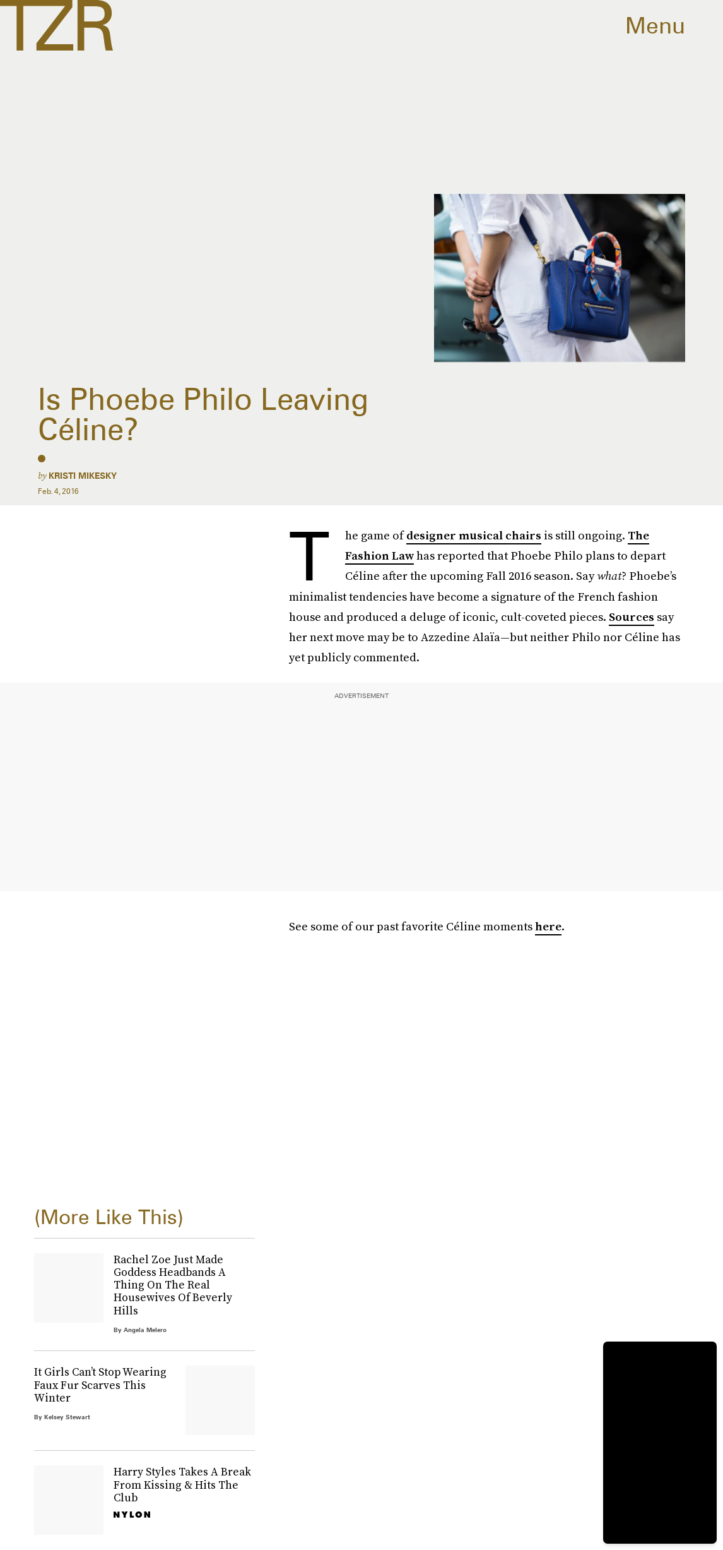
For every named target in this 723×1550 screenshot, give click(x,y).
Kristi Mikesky (83, 476)
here (548, 926)
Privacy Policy (68, 1161)
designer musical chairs (473, 535)
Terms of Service (223, 1154)
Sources (631, 617)
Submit (61, 1124)
